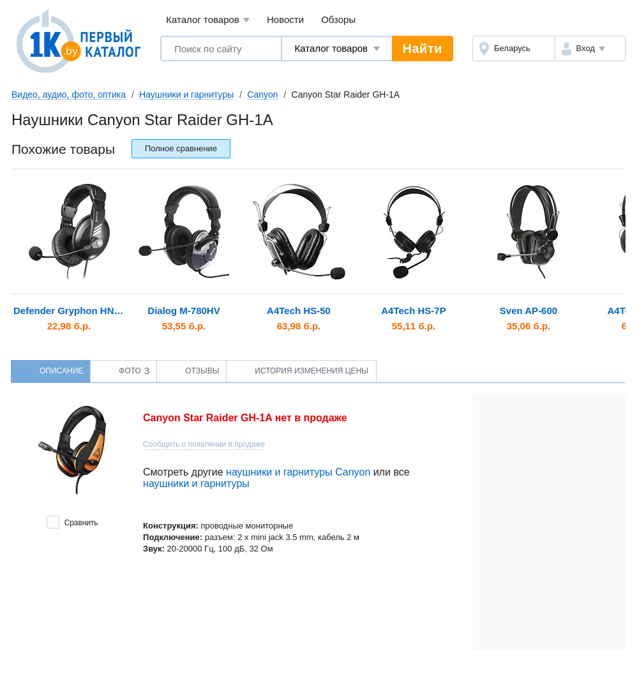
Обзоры (338, 19)
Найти (422, 48)
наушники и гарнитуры (196, 483)
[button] (590, 48)
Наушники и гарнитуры (186, 94)
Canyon (262, 94)
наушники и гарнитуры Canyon (298, 472)
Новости (285, 19)
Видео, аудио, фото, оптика (68, 94)
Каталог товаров (208, 20)
